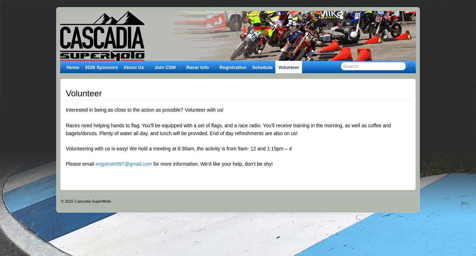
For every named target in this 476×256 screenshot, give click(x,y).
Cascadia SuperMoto (93, 201)
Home (73, 67)
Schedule (262, 67)
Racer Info (200, 69)
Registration (233, 67)
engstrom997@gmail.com (123, 164)
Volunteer (288, 67)
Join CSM (168, 69)
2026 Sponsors (101, 67)
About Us (136, 69)
